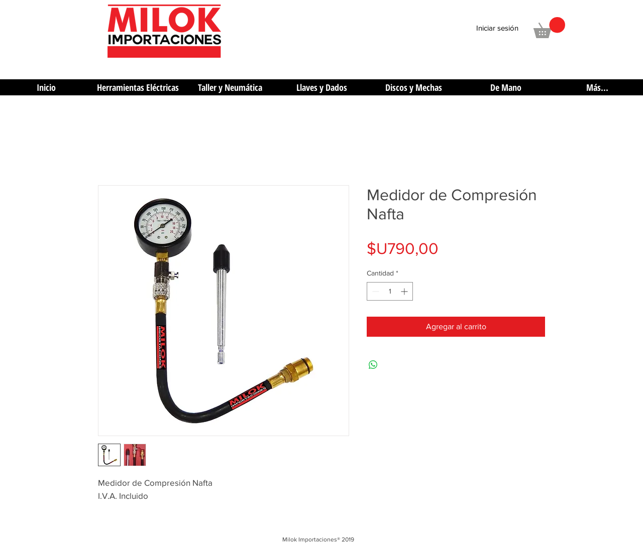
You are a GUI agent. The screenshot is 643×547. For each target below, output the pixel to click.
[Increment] (405, 291)
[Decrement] (374, 291)
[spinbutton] (390, 291)
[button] (549, 27)
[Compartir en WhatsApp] (373, 365)
